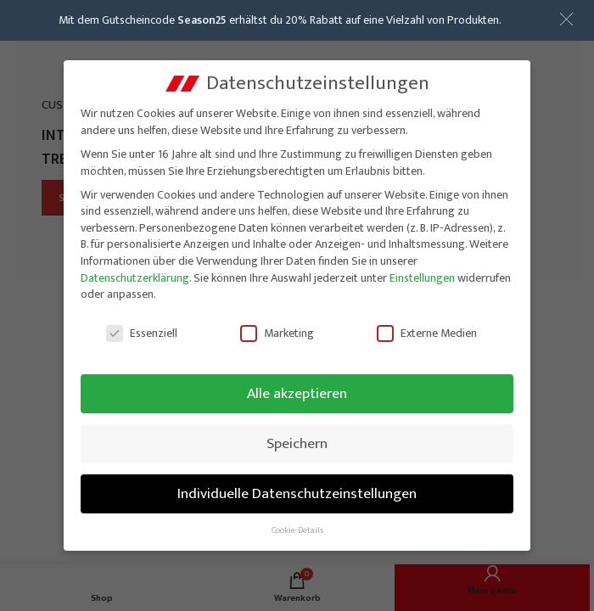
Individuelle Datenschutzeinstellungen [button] (297, 489)
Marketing (277, 329)
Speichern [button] (297, 439)
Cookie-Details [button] (297, 526)
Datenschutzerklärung (135, 273)
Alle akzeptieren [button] (297, 389)
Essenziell (141, 329)
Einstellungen (422, 273)
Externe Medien (427, 329)
